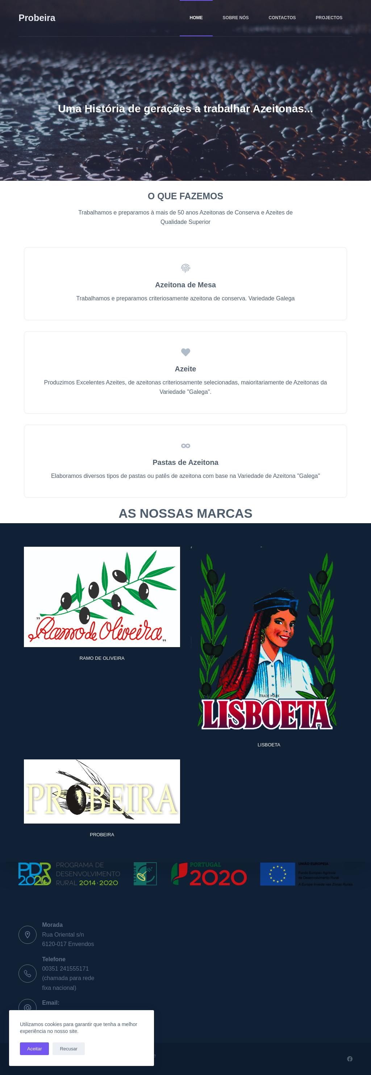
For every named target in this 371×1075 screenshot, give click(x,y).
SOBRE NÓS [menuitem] (236, 17)
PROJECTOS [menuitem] (329, 17)
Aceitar (34, 1048)
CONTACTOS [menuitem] (282, 17)
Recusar (68, 1048)
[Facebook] (350, 1059)
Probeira (36, 18)
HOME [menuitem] (196, 17)
